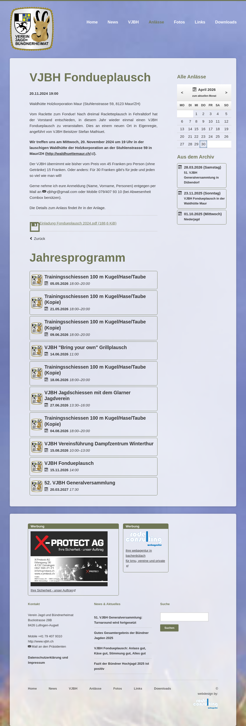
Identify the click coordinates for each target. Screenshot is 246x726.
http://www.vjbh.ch (41, 641)
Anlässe (156, 22)
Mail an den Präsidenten (49, 646)
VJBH (133, 22)
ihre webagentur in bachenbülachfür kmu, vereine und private (145, 553)
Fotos (179, 22)
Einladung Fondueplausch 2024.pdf (77, 223)
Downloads (226, 22)
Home (92, 22)
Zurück (39, 238)
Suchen (169, 627)
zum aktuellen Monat (204, 96)
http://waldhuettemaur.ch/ (68, 153)
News (113, 22)
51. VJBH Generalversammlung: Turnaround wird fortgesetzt (118, 620)
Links (200, 22)
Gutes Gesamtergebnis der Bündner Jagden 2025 (121, 635)
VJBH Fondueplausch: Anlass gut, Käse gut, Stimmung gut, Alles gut (120, 650)
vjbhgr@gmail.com (62, 192)
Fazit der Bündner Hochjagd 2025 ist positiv (121, 666)
